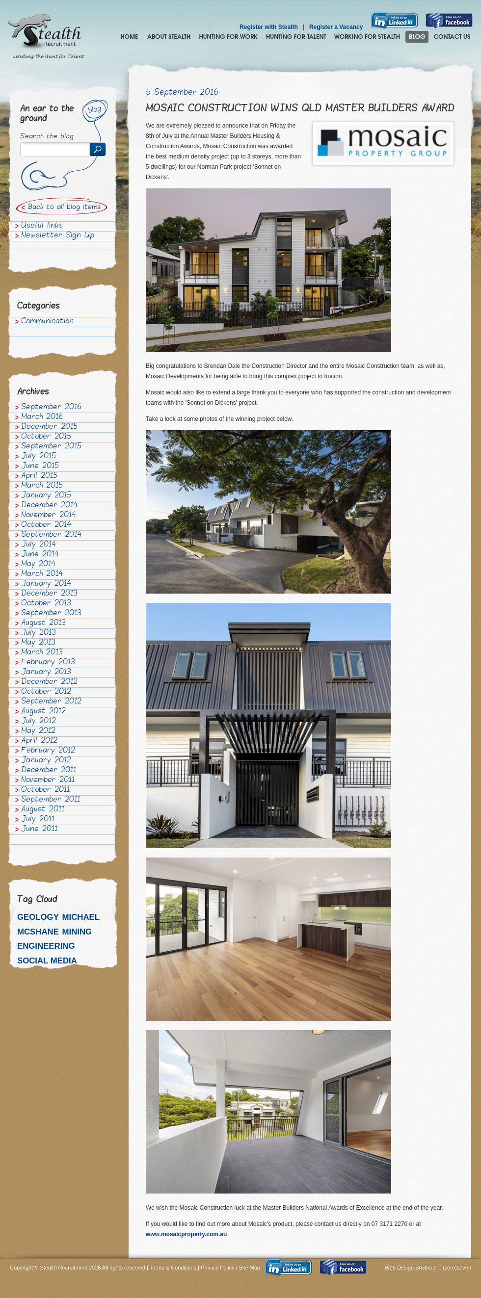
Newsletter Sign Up (57, 236)
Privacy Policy (217, 1268)
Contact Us (452, 37)
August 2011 (42, 809)
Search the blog (47, 137)
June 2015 (40, 466)
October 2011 (45, 790)
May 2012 (38, 731)
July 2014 (38, 545)
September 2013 (51, 613)
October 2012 (46, 692)
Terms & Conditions (173, 1268)
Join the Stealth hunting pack (367, 37)
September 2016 (51, 407)
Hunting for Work (228, 37)
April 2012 (39, 741)
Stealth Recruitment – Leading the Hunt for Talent (46, 37)
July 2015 (38, 456)
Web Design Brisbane (411, 1268)
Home (129, 37)
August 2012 (43, 711)
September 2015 (51, 446)
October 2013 (46, 603)
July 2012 (38, 721)
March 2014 (42, 574)
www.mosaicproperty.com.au (186, 1234)
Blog (416, 37)
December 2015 (49, 427)
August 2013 (43, 623)
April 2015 (39, 476)
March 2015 (42, 486)
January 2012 (46, 760)
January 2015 (46, 496)
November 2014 (48, 515)
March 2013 (42, 653)
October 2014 (46, 525)
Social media (47, 960)
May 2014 (38, 564)
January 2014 (46, 584)
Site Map (249, 1268)
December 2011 (48, 770)
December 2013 (49, 594)
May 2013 (38, 643)
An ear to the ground (47, 114)
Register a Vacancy (336, 27)
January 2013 (46, 672)
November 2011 (48, 780)
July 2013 (38, 633)
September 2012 (51, 702)
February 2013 (48, 662)
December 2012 (49, 682)
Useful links (42, 226)
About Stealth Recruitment (169, 37)
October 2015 (46, 437)
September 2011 (50, 800)
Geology (38, 917)
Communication (47, 321)
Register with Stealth (269, 27)
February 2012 (48, 751)
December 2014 (49, 505)
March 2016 (42, 417)
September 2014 (51, 535)
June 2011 (39, 829)
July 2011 (37, 819)
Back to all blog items (64, 207)
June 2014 (40, 554)
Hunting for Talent (296, 37)
